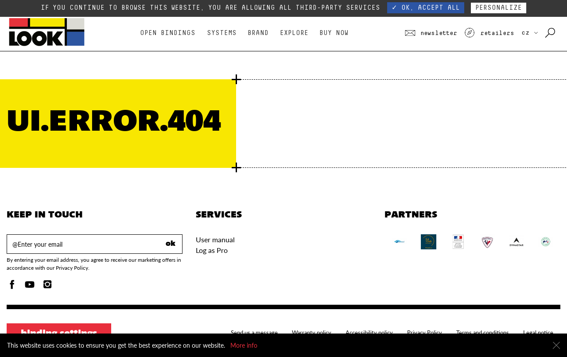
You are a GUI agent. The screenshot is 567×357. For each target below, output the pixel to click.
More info (243, 345)
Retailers (489, 33)
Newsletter (431, 33)
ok (170, 244)
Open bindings (167, 33)
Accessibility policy (369, 332)
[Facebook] (12, 287)
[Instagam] (47, 287)
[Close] (556, 345)
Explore (294, 33)
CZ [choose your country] (529, 33)
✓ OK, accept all (426, 7)
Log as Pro (212, 250)
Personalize (498, 7)
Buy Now (333, 33)
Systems (222, 33)
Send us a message (254, 332)
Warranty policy (311, 332)
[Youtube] (29, 287)
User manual (215, 239)
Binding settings (59, 334)
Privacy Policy (424, 332)
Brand (258, 33)
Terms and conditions (482, 332)
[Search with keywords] (551, 33)
